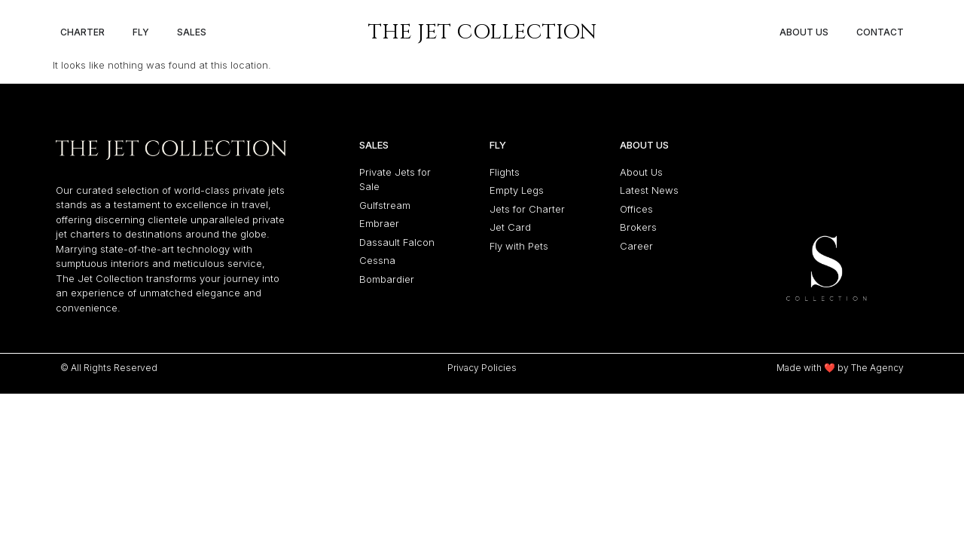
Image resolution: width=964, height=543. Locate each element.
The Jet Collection (482, 32)
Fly (498, 145)
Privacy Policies (482, 367)
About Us (644, 145)
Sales (374, 145)
